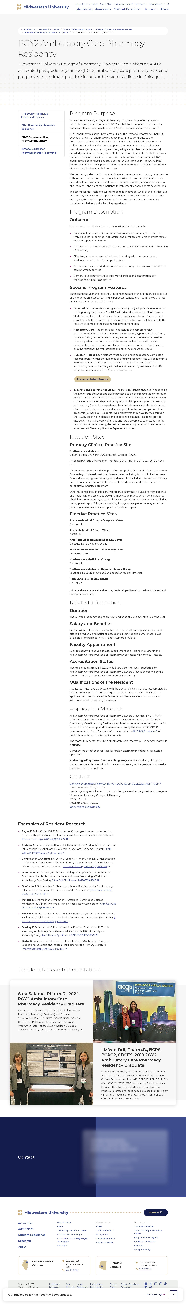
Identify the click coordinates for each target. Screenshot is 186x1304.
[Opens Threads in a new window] (150, 1288)
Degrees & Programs (49, 29)
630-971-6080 (72, 1270)
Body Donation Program (146, 1237)
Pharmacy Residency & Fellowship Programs (46, 32)
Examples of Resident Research (92, 379)
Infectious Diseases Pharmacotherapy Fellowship (39, 151)
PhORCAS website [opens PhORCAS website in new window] (144, 731)
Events (95, 4)
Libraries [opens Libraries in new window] (138, 1245)
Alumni (99, 1226)
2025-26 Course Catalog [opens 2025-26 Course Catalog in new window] (68, 1234)
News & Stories (83, 4)
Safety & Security (142, 1249)
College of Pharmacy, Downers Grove (114, 29)
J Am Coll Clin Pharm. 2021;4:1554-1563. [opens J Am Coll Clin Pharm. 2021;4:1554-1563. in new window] (74, 880)
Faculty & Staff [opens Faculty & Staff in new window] (103, 1234)
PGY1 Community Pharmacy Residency (38, 127)
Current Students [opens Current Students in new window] (104, 1230)
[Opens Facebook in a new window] (146, 1284)
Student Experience (31, 1234)
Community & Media (105, 1238)
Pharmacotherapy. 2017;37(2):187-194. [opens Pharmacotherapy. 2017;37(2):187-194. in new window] (43, 949)
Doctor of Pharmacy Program (77, 29)
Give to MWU (106, 4)
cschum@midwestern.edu (85, 806)
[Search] (168, 3)
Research (24, 1240)
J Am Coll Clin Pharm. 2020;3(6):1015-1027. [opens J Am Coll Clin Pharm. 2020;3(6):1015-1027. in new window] (68, 919)
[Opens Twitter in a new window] (150, 1284)
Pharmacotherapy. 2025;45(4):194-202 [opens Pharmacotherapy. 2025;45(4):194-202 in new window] (43, 839)
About (22, 1246)
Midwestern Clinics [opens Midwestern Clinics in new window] (122, 4)
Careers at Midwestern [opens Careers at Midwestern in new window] (145, 1241)
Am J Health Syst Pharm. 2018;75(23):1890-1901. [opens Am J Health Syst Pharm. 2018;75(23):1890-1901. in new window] (68, 935)
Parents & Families (104, 1242)
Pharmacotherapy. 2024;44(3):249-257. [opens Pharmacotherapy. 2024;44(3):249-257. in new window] (85, 866)
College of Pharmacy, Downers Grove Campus (112, 1168)
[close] (173, 1294)
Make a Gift (156, 1212)
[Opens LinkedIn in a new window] (146, 1288)
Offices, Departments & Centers (72, 1230)
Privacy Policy (154, 1294)
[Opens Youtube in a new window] (155, 1284)
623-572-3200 (145, 1268)
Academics (29, 29)
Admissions (26, 1229)
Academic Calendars (144, 1226)
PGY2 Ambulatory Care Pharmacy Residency (35, 139)
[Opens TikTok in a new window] (165, 1284)
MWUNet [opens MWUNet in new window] (61, 1245)
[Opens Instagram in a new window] (160, 1284)
